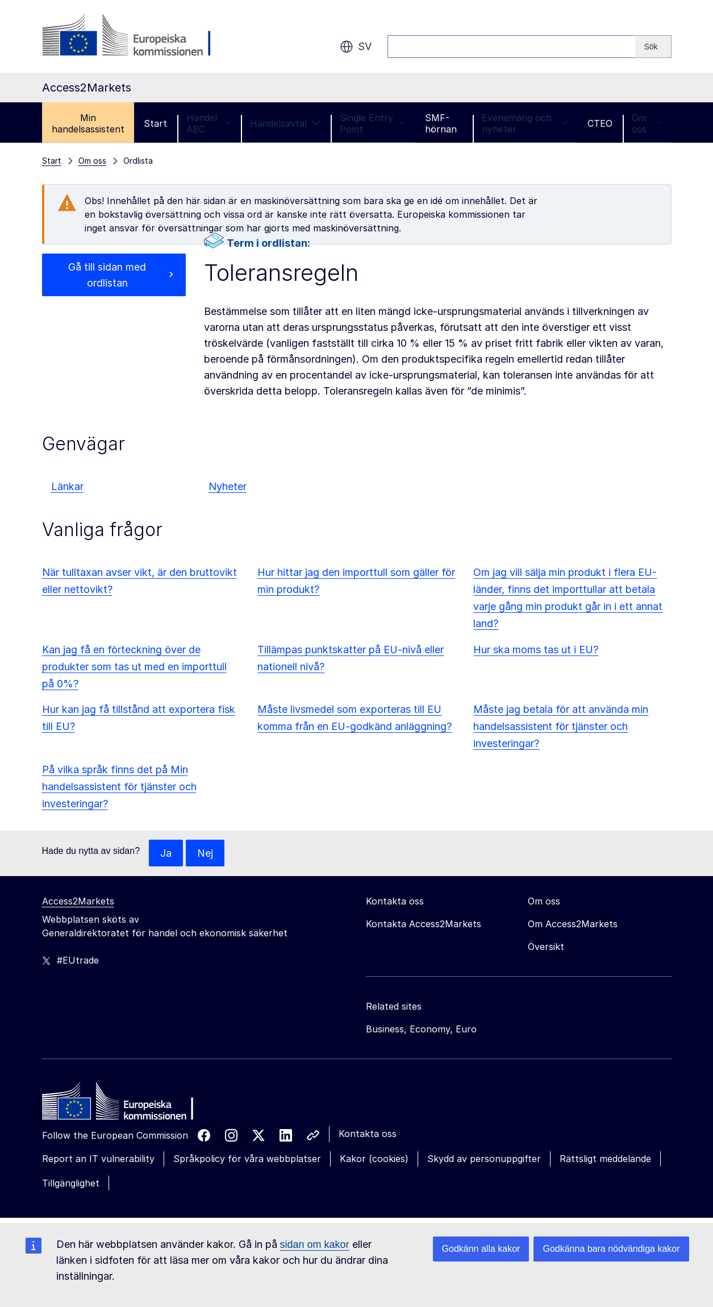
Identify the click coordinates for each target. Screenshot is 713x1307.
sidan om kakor (314, 1244)
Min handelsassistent (88, 123)
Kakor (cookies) (374, 1159)
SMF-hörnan (441, 123)
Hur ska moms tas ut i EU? (535, 649)
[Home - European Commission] (124, 1104)
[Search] (653, 46)
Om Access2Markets (573, 924)
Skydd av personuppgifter (484, 1159)
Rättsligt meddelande (605, 1159)
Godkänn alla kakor (481, 1249)
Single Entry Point (372, 123)
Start (155, 123)
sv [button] (356, 46)
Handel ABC (208, 123)
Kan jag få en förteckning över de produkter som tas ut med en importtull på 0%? (134, 667)
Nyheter (228, 486)
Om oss (647, 123)
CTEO (599, 123)
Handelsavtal (285, 123)
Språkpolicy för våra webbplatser (247, 1159)
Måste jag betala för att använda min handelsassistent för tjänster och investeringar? (560, 726)
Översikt (546, 947)
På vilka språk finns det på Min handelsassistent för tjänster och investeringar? (119, 787)
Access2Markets (78, 901)
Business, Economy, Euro (421, 1029)
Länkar (67, 486)
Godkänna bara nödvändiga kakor (611, 1249)
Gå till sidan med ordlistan (107, 275)
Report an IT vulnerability (98, 1159)
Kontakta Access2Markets (423, 924)
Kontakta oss (368, 1134)
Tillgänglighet (70, 1183)
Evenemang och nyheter (525, 123)
